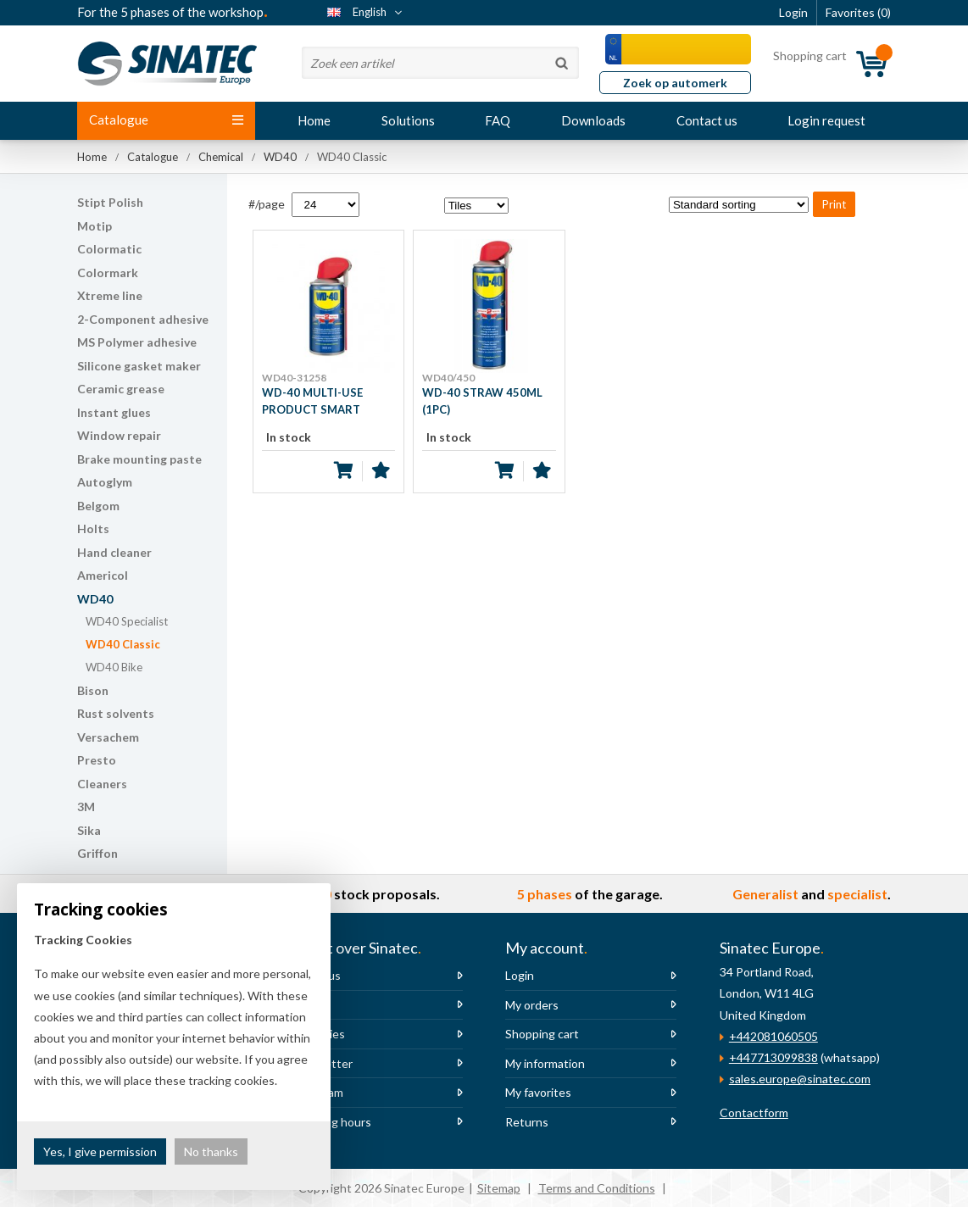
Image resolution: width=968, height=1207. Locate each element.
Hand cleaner (114, 552)
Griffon (97, 853)
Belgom (98, 505)
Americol (102, 575)
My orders (532, 1005)
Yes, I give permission (100, 1151)
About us (316, 975)
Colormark (107, 272)
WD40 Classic (123, 644)
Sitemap (498, 1188)
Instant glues (114, 412)
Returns (526, 1122)
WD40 (95, 599)
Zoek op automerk (675, 82)
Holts (93, 528)
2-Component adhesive (143, 319)
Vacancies (318, 1033)
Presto (96, 760)
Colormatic (109, 249)
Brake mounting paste (139, 459)
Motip (94, 226)
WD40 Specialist (127, 621)
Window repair (119, 435)
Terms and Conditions (596, 1188)
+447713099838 (773, 1057)
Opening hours (331, 1122)
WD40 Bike (114, 667)
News (307, 1005)
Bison (92, 690)
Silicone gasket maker (139, 366)
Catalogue (166, 119)
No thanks (211, 1151)
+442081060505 (773, 1036)
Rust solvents (115, 713)
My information (545, 1063)
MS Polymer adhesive (137, 342)
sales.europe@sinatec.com (800, 1078)
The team (317, 1092)
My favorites (538, 1092)
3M (86, 806)
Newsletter (322, 1063)
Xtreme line (109, 295)
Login (519, 975)
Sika (89, 830)
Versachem (108, 737)
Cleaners (102, 783)
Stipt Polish (110, 202)
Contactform (754, 1112)
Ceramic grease (120, 388)
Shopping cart (542, 1033)
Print (834, 204)
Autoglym (104, 482)
